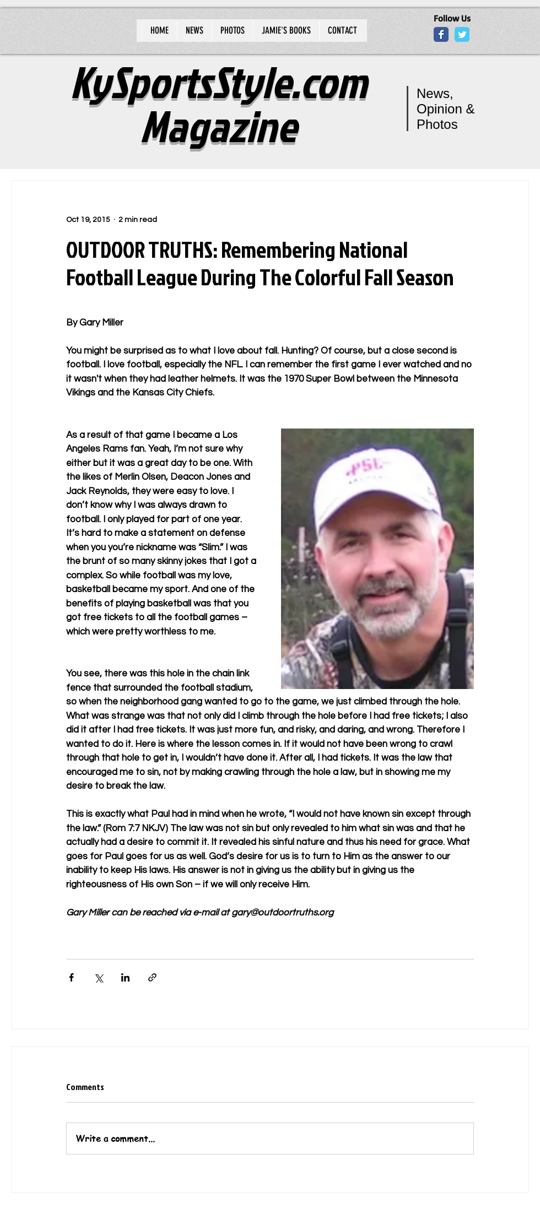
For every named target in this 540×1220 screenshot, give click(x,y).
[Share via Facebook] (71, 977)
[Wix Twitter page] (462, 34)
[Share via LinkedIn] (125, 977)
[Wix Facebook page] (441, 34)
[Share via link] (152, 977)
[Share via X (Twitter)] (98, 977)
